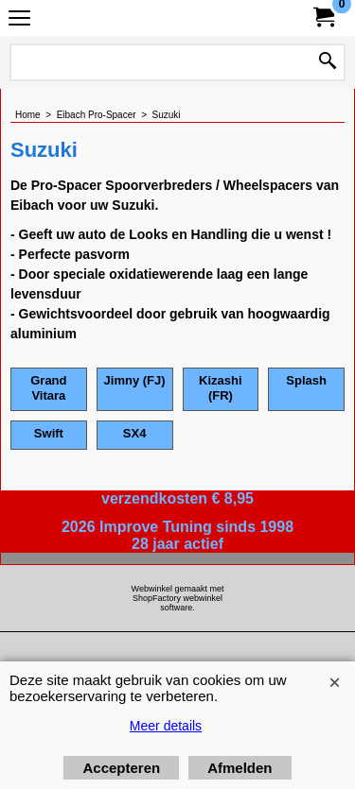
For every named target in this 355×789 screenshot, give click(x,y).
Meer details (166, 725)
